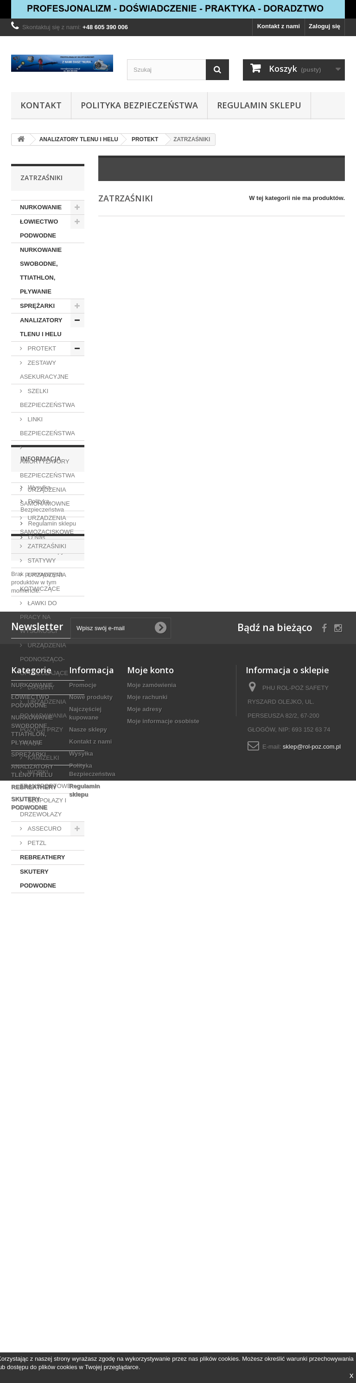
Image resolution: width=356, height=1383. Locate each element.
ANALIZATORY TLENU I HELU (41, 327)
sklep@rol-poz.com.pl (312, 1263)
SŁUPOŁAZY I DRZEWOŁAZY (43, 807)
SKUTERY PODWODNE (38, 878)
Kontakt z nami (278, 26)
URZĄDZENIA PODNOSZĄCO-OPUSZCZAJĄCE (44, 659)
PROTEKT (41, 348)
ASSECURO (44, 828)
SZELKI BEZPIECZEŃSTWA (47, 398)
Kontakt (41, 105)
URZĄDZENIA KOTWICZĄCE (43, 581)
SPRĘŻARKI (37, 305)
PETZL (36, 842)
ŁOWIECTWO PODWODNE (39, 228)
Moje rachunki (147, 1214)
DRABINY (40, 687)
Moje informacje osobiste (163, 1238)
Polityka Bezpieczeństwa (139, 105)
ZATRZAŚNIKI (46, 546)
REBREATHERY (42, 857)
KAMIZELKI (42, 757)
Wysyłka (38, 945)
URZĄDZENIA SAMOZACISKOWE (47, 524)
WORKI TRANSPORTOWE (45, 779)
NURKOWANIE (41, 207)
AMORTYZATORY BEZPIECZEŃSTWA (47, 468)
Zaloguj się (324, 26)
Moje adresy (144, 1226)
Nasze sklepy (45, 1009)
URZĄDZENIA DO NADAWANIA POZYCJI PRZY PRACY (43, 722)
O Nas (35, 995)
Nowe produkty (91, 1214)
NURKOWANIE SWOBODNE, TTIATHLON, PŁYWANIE (41, 270)
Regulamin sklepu (259, 105)
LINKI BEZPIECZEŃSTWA (47, 426)
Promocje (37, 1044)
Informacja (40, 920)
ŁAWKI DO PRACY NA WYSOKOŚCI (38, 617)
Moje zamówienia (151, 1202)
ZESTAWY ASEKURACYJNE (44, 369)
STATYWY (41, 560)
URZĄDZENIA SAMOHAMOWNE (45, 496)
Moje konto (150, 1187)
